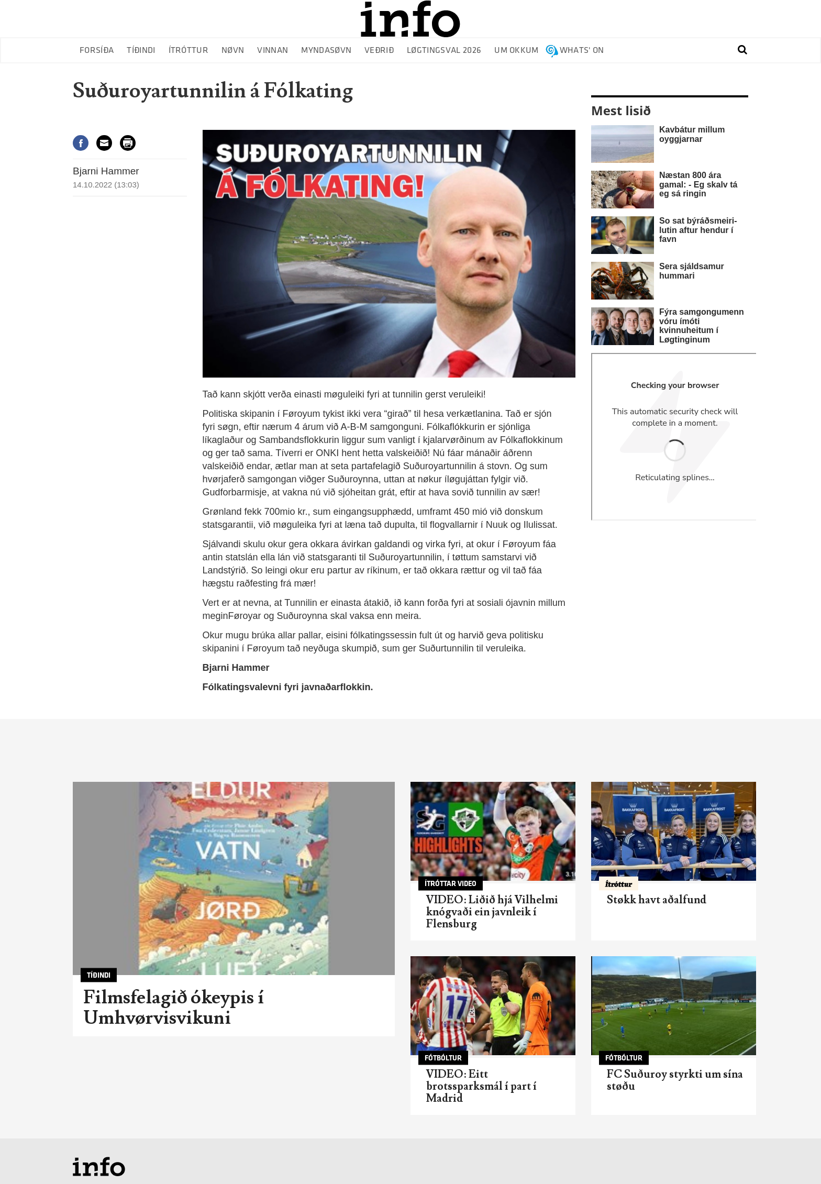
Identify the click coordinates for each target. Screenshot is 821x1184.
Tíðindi (141, 50)
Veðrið (379, 50)
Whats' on (582, 50)
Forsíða (97, 50)
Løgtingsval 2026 (444, 50)
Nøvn (232, 50)
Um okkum (516, 50)
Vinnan (272, 50)
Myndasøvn (326, 50)
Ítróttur (189, 50)
